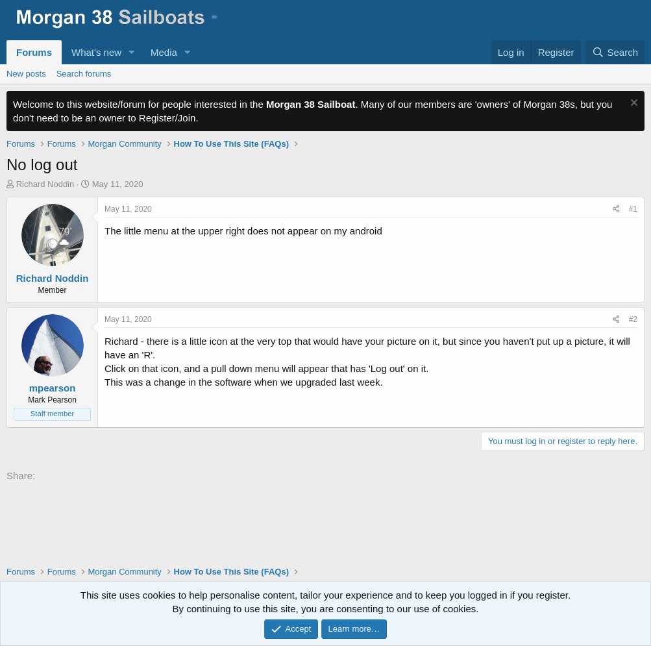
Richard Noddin (45, 184)
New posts (26, 74)
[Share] (616, 209)
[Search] (615, 52)
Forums (34, 52)
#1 (633, 209)
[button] (132, 52)
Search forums (84, 74)
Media (164, 52)
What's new (96, 52)
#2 (633, 319)
